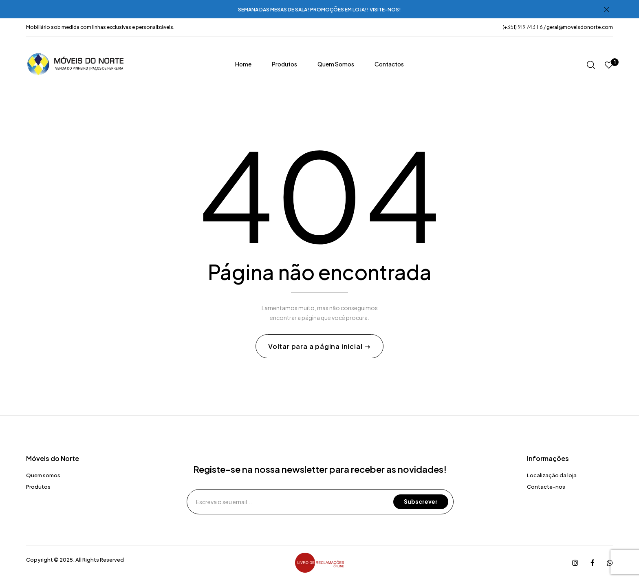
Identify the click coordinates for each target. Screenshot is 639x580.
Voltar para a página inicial (316, 346)
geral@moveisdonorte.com (579, 27)
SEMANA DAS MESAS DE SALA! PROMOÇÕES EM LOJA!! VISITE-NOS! (319, 10)
